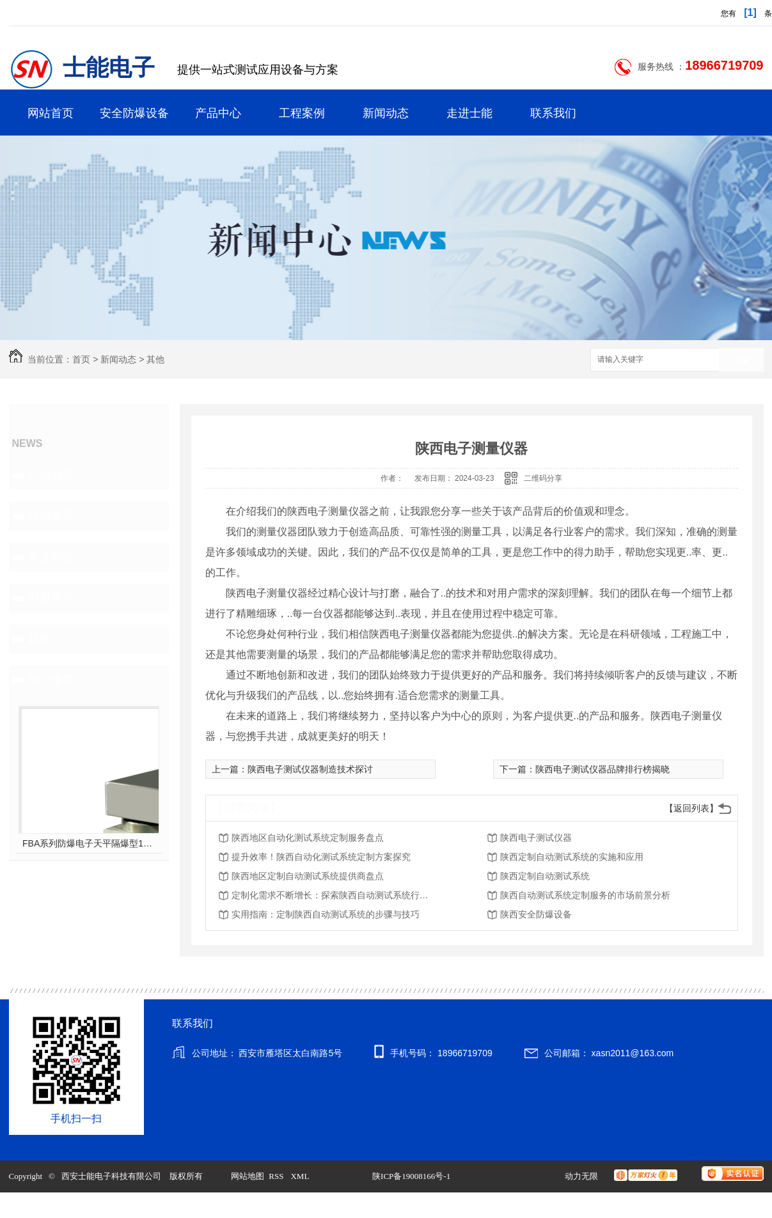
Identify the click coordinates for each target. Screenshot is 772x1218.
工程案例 (302, 113)
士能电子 (109, 67)
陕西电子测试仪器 (536, 837)
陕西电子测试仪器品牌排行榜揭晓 (602, 769)
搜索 (741, 360)
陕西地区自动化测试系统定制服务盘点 (308, 837)
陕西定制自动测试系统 (545, 876)
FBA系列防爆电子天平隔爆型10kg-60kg (88, 843)
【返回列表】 (691, 808)
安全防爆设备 (134, 113)
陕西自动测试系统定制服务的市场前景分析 (585, 895)
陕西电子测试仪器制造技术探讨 (310, 769)
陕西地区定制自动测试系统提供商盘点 (308, 876)
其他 (155, 359)
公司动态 (51, 475)
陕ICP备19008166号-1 (411, 1176)
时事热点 (51, 597)
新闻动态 (386, 113)
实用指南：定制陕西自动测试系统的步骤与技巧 (326, 914)
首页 (81, 359)
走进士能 (469, 113)
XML (300, 1176)
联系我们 (553, 113)
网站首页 (51, 113)
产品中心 (218, 113)
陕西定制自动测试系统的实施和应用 (571, 857)
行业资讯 (51, 516)
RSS (277, 1176)
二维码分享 (543, 478)
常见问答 (51, 556)
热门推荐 (51, 679)
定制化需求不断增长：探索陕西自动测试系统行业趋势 (334, 895)
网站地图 (247, 1176)
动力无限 (581, 1176)
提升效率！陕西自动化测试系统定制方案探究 (321, 857)
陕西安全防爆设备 (536, 914)
